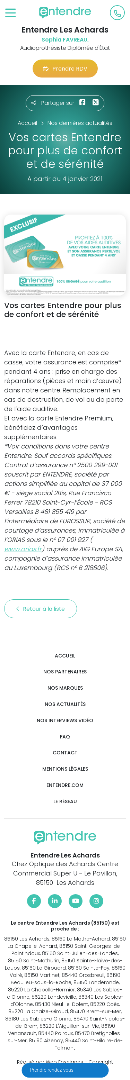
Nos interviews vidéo (65, 721)
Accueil (65, 656)
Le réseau (65, 802)
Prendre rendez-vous (52, 1070)
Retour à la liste (40, 609)
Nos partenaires (65, 672)
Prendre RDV (65, 69)
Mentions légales (65, 769)
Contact (65, 753)
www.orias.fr (23, 549)
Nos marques (65, 688)
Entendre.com (65, 785)
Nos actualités (65, 704)
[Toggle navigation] (10, 13)
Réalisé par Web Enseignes (50, 1062)
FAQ (65, 737)
